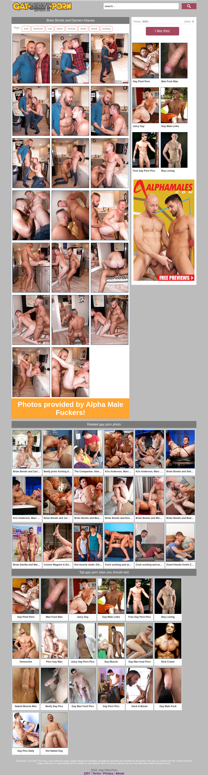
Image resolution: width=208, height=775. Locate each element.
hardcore (38, 28)
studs (83, 28)
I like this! (162, 31)
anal (26, 28)
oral (50, 28)
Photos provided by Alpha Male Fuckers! (70, 408)
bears (60, 28)
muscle (71, 28)
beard (94, 28)
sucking (106, 28)
